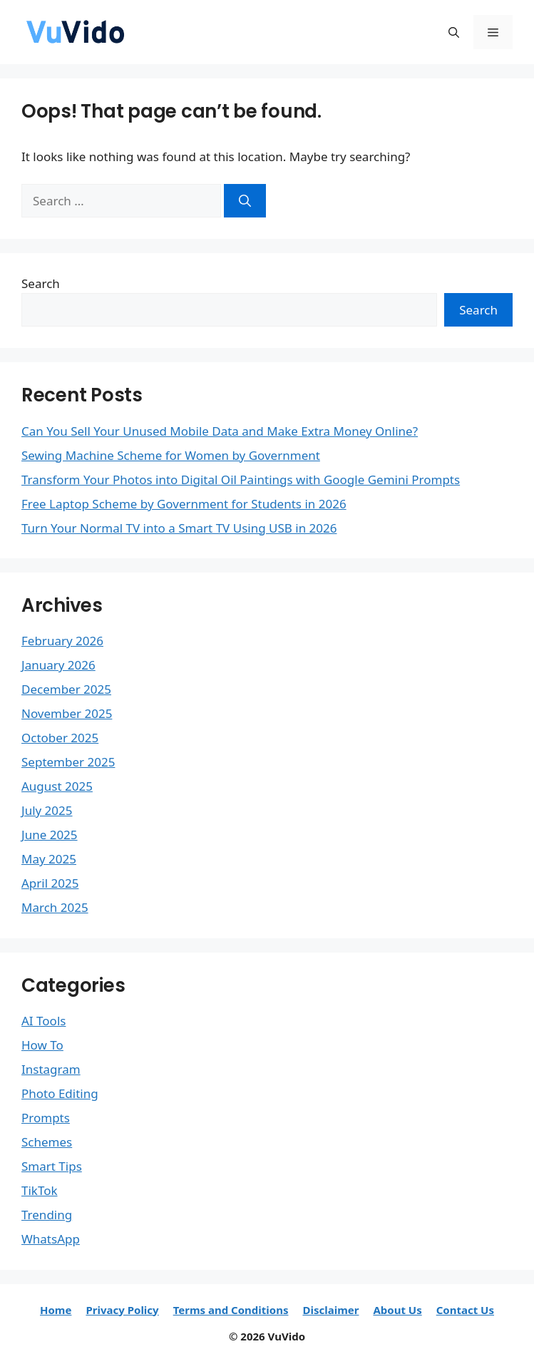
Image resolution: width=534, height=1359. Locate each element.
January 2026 (58, 665)
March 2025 (54, 907)
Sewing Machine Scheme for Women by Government (170, 455)
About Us (397, 1310)
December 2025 (66, 689)
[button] (453, 32)
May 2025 (48, 859)
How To (42, 1045)
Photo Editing (59, 1093)
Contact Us (465, 1310)
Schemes (46, 1142)
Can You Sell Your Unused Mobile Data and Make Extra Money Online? (219, 431)
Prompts (45, 1117)
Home (55, 1310)
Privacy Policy (122, 1310)
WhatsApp (50, 1239)
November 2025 (66, 713)
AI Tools (43, 1020)
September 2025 (68, 762)
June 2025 (49, 834)
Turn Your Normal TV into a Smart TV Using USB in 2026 (179, 528)
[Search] (245, 201)
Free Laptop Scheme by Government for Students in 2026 (183, 504)
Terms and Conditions (231, 1310)
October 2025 (59, 737)
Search (40, 283)
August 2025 (57, 786)
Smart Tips (51, 1166)
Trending (46, 1214)
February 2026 (62, 640)
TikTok (39, 1190)
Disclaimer (330, 1310)
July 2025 (47, 810)
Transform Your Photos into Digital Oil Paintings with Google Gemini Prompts (240, 479)
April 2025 (49, 883)
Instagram (51, 1069)
